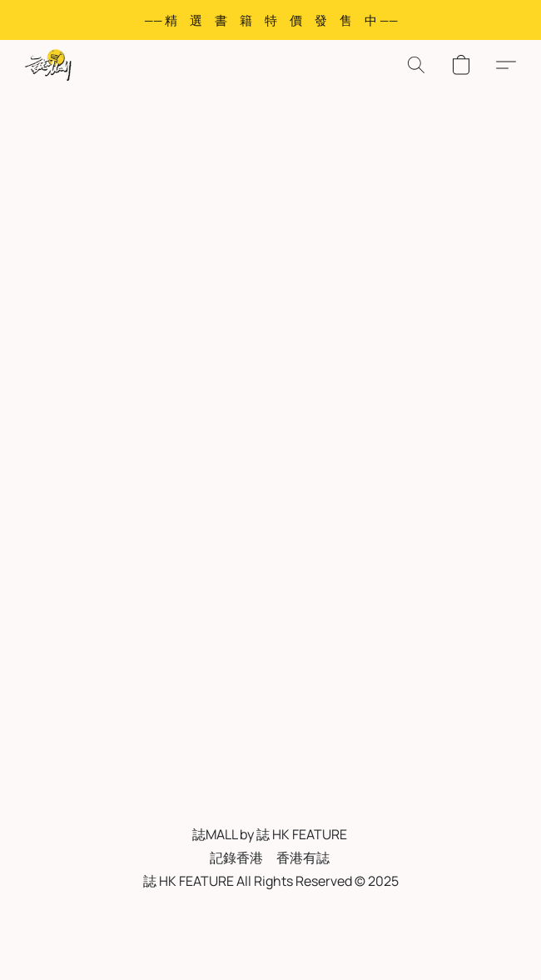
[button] (49, 65)
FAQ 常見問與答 (258, 913)
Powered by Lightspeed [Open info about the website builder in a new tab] (270, 944)
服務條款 (114, 913)
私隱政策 (177, 913)
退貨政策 (339, 913)
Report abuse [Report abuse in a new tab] (415, 913)
